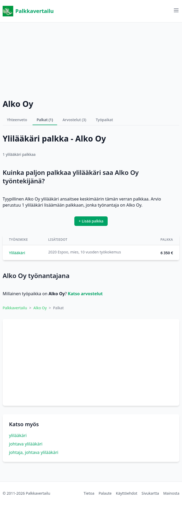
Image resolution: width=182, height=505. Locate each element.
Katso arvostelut (85, 294)
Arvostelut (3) (74, 119)
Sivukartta (150, 493)
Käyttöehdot (126, 493)
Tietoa (89, 493)
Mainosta (171, 493)
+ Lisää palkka (91, 221)
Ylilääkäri (17, 252)
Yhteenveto (17, 119)
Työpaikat (104, 119)
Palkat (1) (45, 119)
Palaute (105, 493)
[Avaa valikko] (176, 10)
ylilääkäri (18, 435)
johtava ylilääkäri (25, 444)
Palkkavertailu (28, 11)
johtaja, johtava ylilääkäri (33, 452)
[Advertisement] (91, 59)
